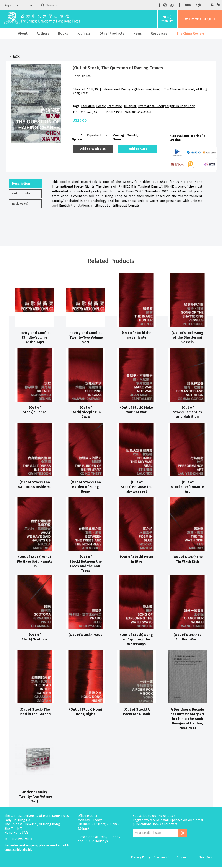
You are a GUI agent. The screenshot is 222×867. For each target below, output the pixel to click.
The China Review (190, 33)
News (137, 33)
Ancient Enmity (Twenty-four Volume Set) (34, 796)
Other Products (111, 33)
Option (77, 139)
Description (21, 183)
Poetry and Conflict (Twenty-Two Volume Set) (85, 337)
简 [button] (218, 5)
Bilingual (130, 106)
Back (15, 56)
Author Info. (21, 193)
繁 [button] (212, 5)
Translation (114, 106)
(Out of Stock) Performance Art (187, 487)
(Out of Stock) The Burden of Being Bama (85, 487)
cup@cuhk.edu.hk (18, 850)
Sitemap (183, 857)
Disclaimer (161, 857)
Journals (83, 33)
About (23, 33)
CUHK (187, 5)
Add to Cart (138, 149)
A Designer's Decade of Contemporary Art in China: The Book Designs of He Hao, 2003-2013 (187, 718)
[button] (199, 19)
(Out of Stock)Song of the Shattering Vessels (187, 337)
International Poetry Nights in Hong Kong (166, 106)
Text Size (205, 857)
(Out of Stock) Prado (86, 635)
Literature (88, 106)
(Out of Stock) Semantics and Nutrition (187, 412)
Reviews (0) (20, 204)
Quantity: (132, 135)
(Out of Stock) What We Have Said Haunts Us (34, 561)
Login (198, 5)
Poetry (101, 106)
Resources (159, 33)
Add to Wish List (93, 149)
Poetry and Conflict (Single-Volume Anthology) (34, 337)
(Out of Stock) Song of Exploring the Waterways (136, 639)
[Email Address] (156, 833)
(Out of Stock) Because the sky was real (136, 487)
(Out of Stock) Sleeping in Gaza (85, 412)
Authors (43, 33)
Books (63, 33)
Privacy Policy (140, 857)
